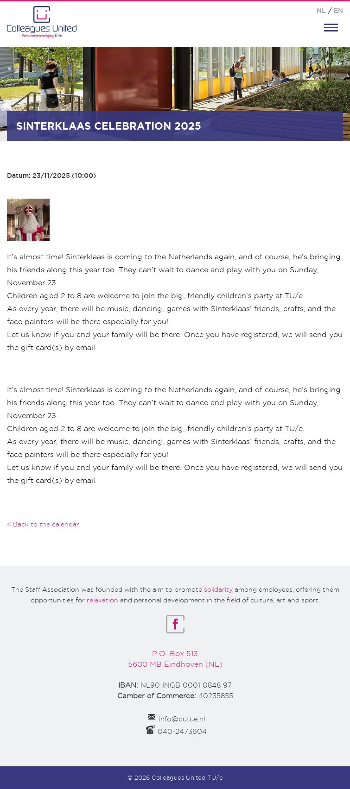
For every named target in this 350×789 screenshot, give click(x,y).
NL (321, 10)
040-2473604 (182, 731)
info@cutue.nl (182, 719)
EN (338, 10)
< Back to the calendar (43, 524)
